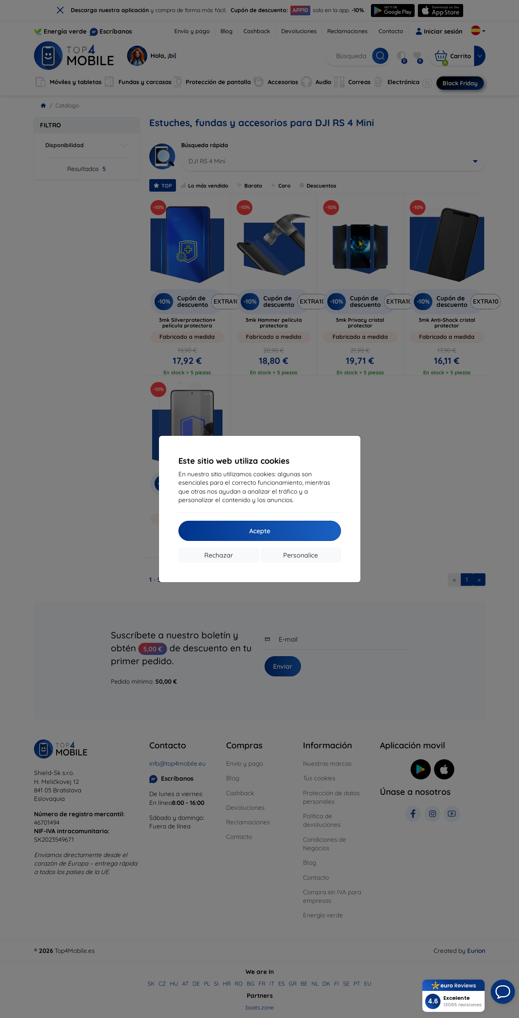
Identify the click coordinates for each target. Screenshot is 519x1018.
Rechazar (218, 555)
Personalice (300, 555)
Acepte (259, 531)
